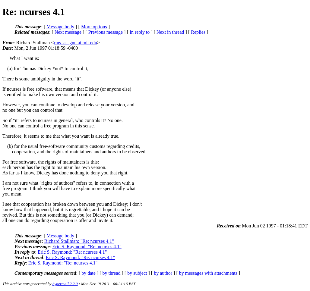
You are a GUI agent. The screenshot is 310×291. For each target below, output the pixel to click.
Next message (68, 32)
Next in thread (170, 32)
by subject (137, 273)
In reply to (140, 32)
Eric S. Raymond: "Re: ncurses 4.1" (86, 246)
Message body (60, 26)
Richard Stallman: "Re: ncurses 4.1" (79, 241)
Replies (198, 32)
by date (88, 273)
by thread (112, 273)
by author (163, 273)
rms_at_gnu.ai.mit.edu (75, 42)
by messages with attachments (208, 273)
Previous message (105, 32)
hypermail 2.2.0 (65, 283)
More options (94, 26)
